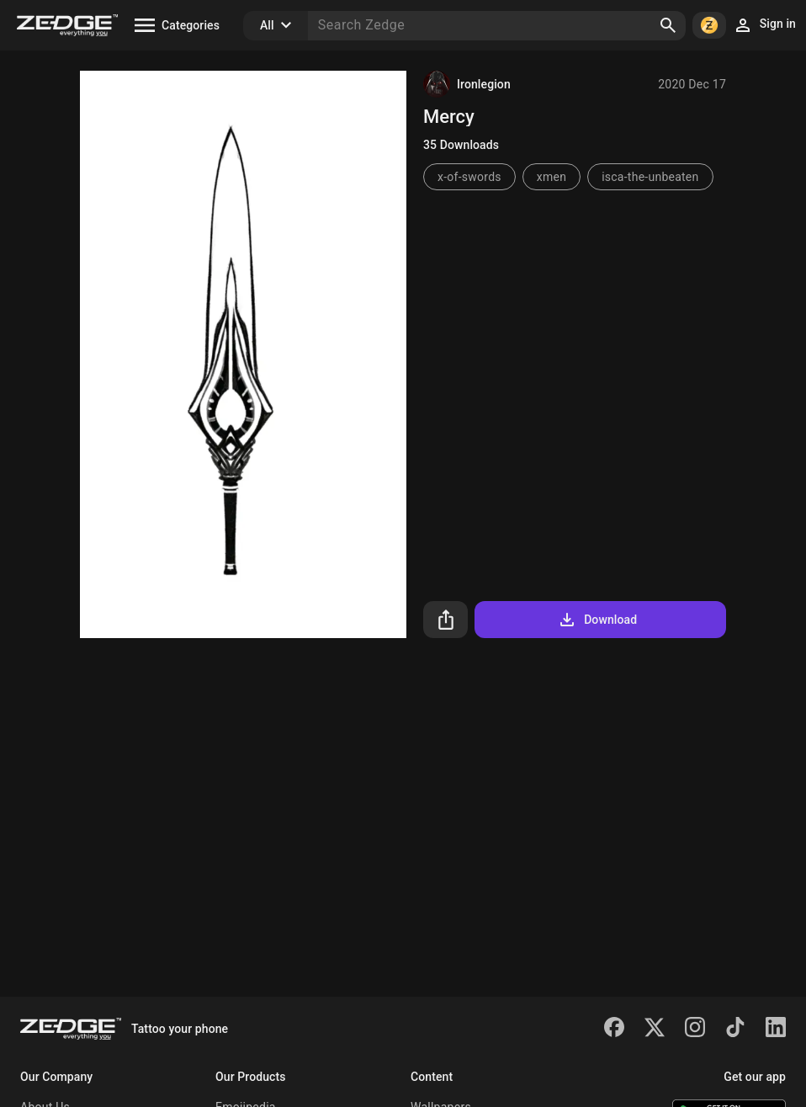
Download (597, 619)
